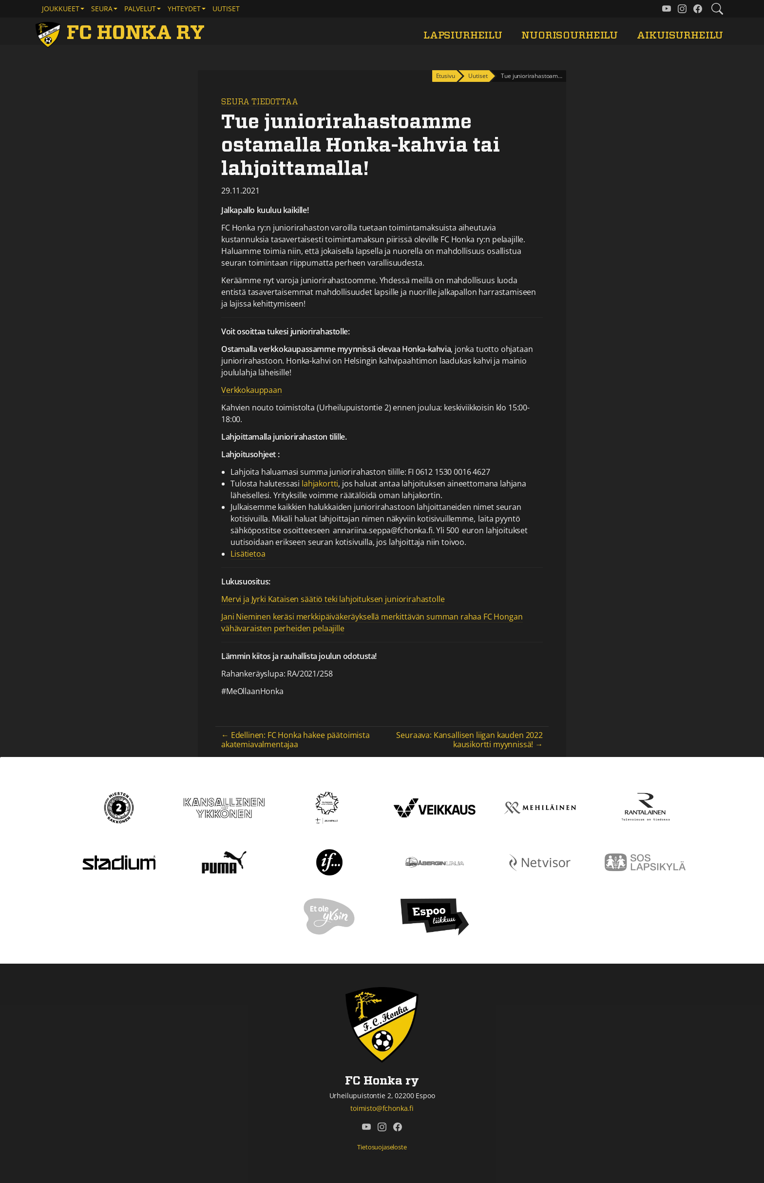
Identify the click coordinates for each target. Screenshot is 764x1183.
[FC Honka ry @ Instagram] (682, 9)
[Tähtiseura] (329, 807)
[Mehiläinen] (540, 807)
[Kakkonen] (118, 807)
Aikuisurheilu (680, 35)
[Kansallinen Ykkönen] (224, 807)
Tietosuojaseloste (381, 1147)
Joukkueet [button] (60, 8)
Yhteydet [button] (184, 8)
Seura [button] (102, 8)
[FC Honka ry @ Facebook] (698, 9)
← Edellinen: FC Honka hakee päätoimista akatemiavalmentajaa (295, 740)
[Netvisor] (540, 861)
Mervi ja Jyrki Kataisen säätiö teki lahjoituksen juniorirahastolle (332, 599)
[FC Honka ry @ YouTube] (666, 9)
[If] (329, 861)
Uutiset (226, 8)
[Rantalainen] (645, 807)
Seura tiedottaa (259, 102)
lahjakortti (320, 483)
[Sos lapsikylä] (645, 861)
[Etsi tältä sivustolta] (717, 9)
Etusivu (445, 76)
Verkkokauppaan (251, 390)
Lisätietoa (247, 553)
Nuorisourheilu (569, 35)
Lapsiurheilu (462, 35)
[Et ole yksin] (329, 916)
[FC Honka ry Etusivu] (122, 33)
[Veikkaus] (435, 807)
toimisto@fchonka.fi (382, 1108)
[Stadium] (118, 861)
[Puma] (224, 861)
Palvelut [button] (140, 8)
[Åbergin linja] (434, 861)
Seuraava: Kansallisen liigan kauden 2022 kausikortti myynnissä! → (469, 740)
